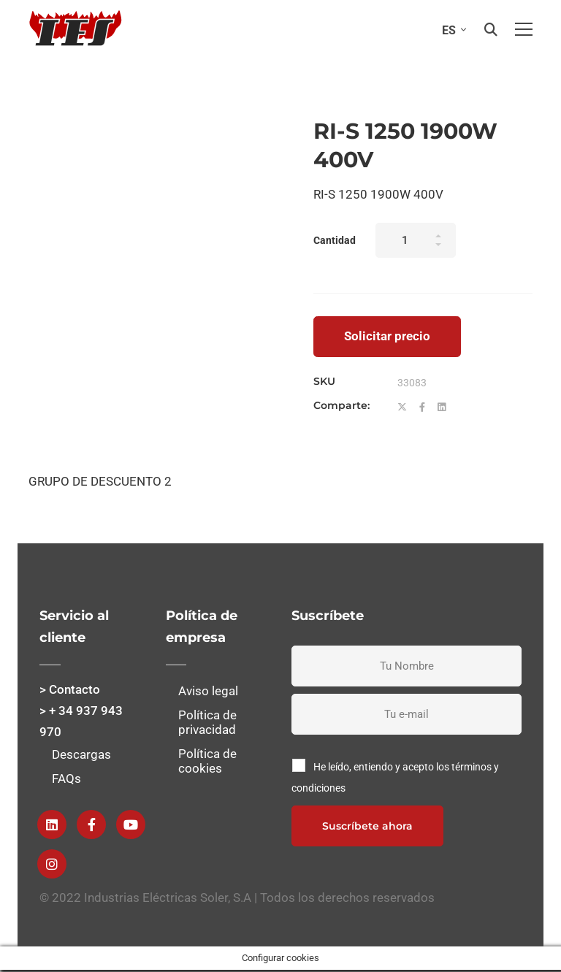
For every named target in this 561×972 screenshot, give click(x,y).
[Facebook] (422, 407)
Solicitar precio (387, 336)
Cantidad (334, 240)
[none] (451, 29)
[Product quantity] (415, 240)
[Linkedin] (441, 407)
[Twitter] (402, 407)
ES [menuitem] (449, 30)
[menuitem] (451, 29)
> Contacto (69, 689)
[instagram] (51, 864)
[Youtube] (130, 824)
